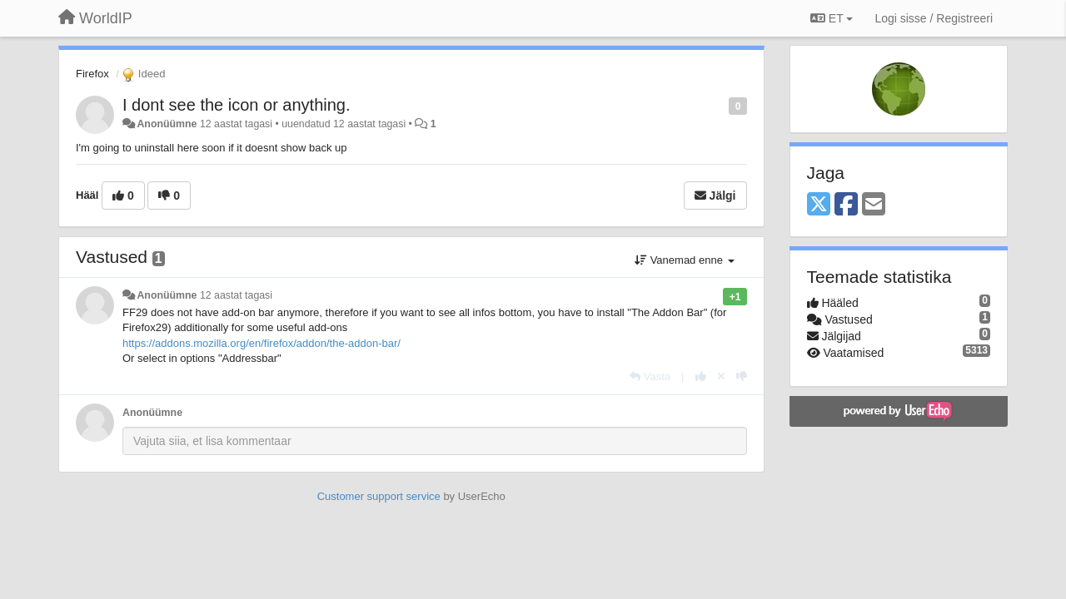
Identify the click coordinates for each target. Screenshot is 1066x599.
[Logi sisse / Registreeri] (933, 18)
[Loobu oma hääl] (721, 376)
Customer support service (379, 496)
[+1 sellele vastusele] (700, 376)
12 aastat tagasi (236, 295)
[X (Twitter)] (818, 205)
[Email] (873, 205)
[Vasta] (650, 376)
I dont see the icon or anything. (236, 105)
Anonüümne (167, 124)
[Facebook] (846, 205)
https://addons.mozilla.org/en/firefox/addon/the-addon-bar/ (261, 343)
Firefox (92, 73)
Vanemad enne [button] (684, 260)
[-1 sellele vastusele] (741, 376)
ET (831, 18)
